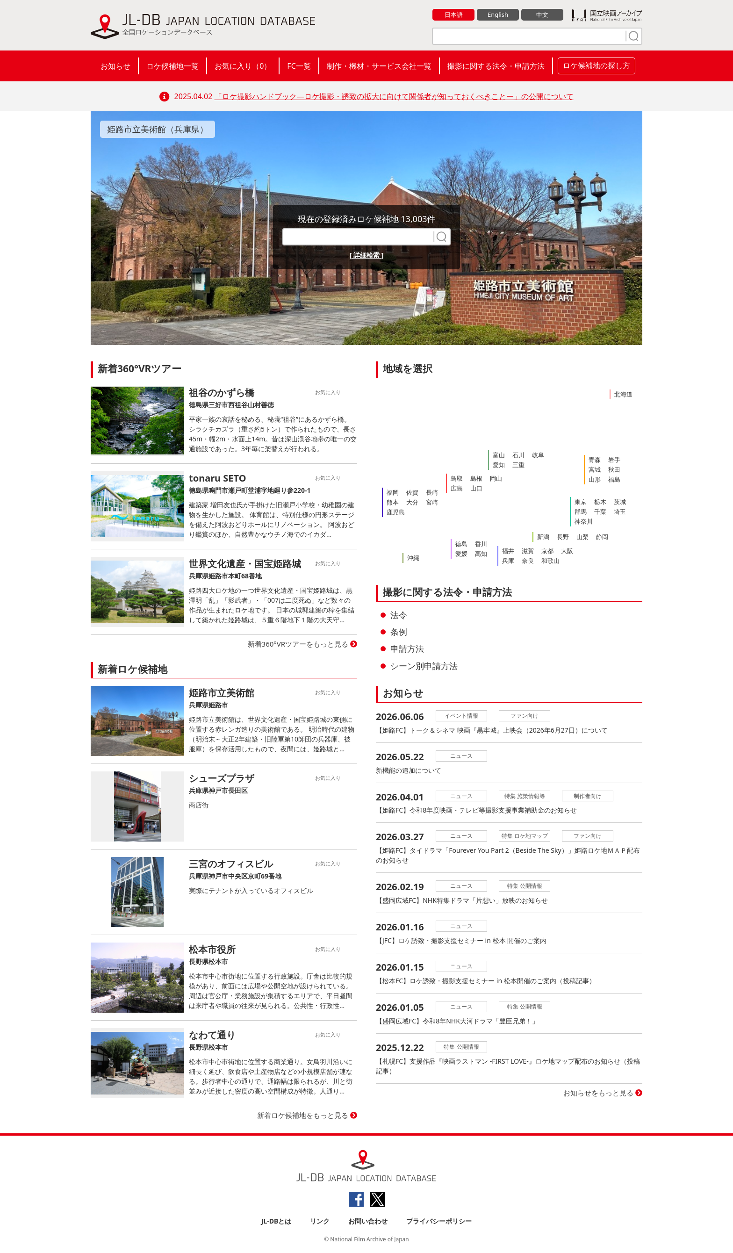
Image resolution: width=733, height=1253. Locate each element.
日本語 (454, 14)
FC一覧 (298, 66)
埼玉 (620, 511)
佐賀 (412, 492)
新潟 (543, 537)
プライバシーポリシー (439, 1221)
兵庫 (508, 560)
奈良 (528, 560)
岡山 (496, 478)
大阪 (567, 551)
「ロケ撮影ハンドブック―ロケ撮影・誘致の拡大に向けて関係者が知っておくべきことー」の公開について (394, 96)
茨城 (620, 501)
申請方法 (407, 648)
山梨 (582, 537)
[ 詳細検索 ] (367, 255)
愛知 (499, 465)
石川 (518, 455)
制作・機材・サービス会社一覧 (379, 66)
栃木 (600, 501)
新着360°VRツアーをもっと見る (298, 643)
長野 (563, 537)
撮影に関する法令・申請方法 (496, 66)
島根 (476, 478)
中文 (542, 14)
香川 (481, 544)
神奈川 (584, 521)
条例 (398, 631)
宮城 (595, 469)
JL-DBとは (276, 1221)
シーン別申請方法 (424, 665)
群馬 (581, 511)
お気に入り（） (243, 66)
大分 (412, 502)
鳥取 (457, 478)
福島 (614, 479)
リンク (320, 1221)
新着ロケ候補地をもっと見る (302, 1115)
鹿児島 (396, 512)
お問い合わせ (368, 1221)
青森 (595, 459)
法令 (398, 614)
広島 (457, 488)
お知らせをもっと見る (598, 1093)
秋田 (614, 469)
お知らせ (115, 66)
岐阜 (538, 455)
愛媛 (461, 553)
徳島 (461, 544)
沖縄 (413, 558)
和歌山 (550, 560)
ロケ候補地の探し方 (596, 65)
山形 (595, 479)
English (498, 14)
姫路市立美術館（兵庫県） (157, 129)
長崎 (432, 492)
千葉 (600, 511)
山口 (476, 488)
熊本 (393, 502)
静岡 (602, 537)
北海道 (623, 394)
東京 (581, 501)
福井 (508, 551)
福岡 (393, 492)
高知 (481, 553)
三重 (518, 465)
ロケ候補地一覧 (172, 66)
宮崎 (432, 502)
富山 (499, 455)
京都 (547, 551)
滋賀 (528, 551)
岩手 (614, 459)
